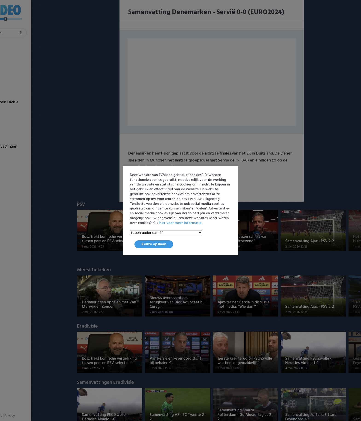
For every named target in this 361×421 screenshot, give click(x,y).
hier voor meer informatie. (180, 223)
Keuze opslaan (153, 244)
